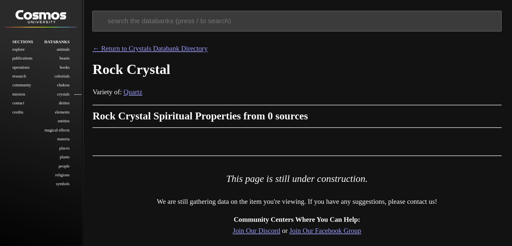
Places (64, 148)
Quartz (132, 92)
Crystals (63, 94)
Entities (64, 121)
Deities (64, 103)
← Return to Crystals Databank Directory (149, 48)
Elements (62, 112)
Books (65, 67)
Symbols (63, 184)
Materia (63, 139)
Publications (22, 58)
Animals (63, 49)
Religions (62, 175)
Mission (18, 94)
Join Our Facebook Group (325, 231)
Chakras (63, 85)
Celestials (62, 76)
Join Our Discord (256, 231)
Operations (21, 67)
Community (21, 85)
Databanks (57, 42)
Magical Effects (57, 130)
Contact (18, 103)
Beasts (64, 58)
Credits (18, 112)
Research (19, 76)
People (64, 166)
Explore (18, 49)
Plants (65, 157)
